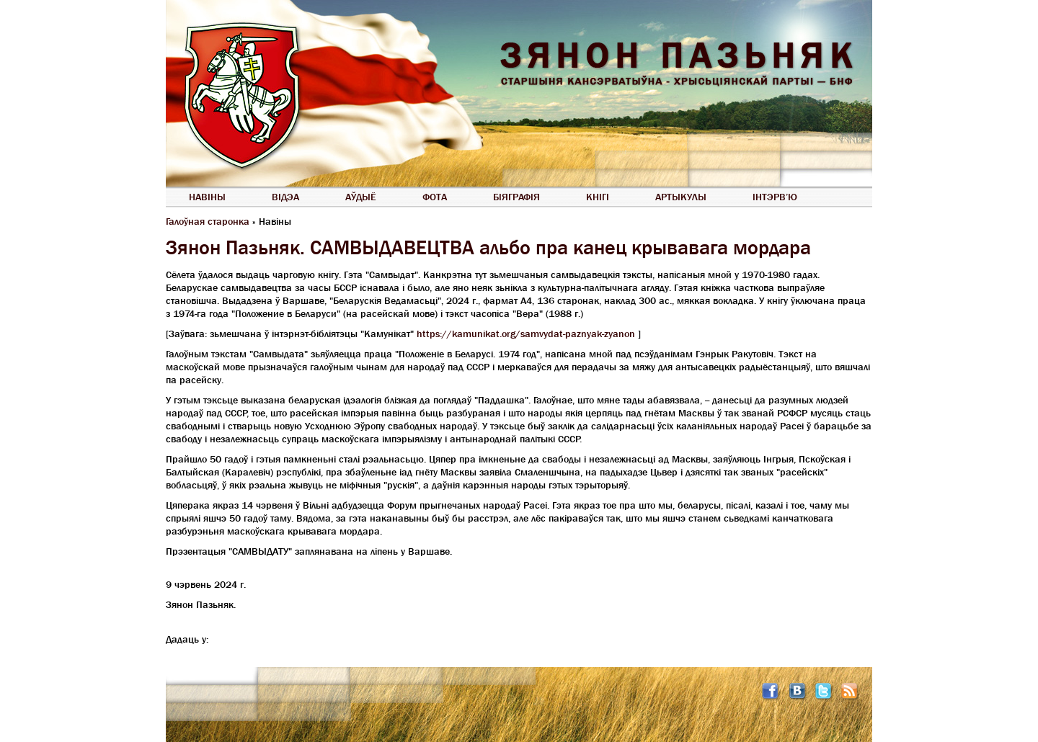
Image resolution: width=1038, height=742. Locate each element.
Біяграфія (516, 196)
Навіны (207, 196)
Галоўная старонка (207, 221)
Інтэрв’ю (775, 196)
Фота (434, 196)
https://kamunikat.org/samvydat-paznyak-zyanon (526, 333)
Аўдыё (360, 196)
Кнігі (597, 196)
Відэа (285, 196)
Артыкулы (680, 196)
